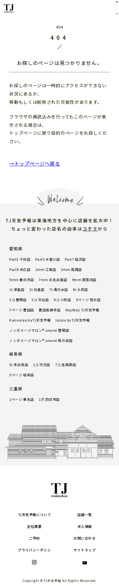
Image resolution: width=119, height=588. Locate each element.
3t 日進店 (36, 289)
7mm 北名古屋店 (53, 279)
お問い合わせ (85, 538)
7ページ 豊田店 (21, 310)
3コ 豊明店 (18, 299)
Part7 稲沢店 (75, 259)
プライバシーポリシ (34, 550)
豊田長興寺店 (50, 310)
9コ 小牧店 (62, 299)
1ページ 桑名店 (21, 399)
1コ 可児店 (41, 364)
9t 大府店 (80, 289)
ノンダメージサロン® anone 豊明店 (39, 330)
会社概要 (34, 526)
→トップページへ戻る (34, 163)
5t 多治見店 (18, 364)
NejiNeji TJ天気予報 (82, 310)
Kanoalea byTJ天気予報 (30, 320)
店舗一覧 (84, 514)
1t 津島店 (16, 289)
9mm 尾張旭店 (84, 279)
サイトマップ (85, 550)
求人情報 (84, 526)
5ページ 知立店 (88, 299)
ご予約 (34, 538)
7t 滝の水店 (58, 289)
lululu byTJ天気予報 (73, 320)
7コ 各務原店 (65, 364)
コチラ (90, 228)
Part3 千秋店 (19, 259)
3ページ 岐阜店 (21, 374)
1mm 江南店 (45, 269)
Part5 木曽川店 (47, 259)
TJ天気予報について (34, 514)
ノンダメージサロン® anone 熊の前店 (41, 340)
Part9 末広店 (19, 269)
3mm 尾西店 (71, 269)
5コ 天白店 (40, 299)
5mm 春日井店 (21, 279)
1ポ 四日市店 (49, 399)
